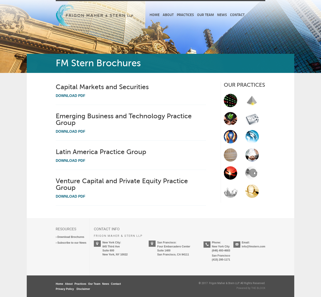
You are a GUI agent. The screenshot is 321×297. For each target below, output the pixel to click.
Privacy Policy (65, 289)
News (222, 14)
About (168, 14)
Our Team (205, 14)
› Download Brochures (70, 237)
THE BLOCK (258, 288)
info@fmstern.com (253, 246)
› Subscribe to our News (71, 242)
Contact (237, 14)
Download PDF (70, 96)
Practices (185, 14)
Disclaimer (83, 289)
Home (155, 14)
